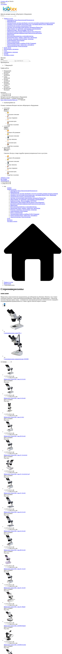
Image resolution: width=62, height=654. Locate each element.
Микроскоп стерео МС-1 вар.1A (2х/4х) (15, 398)
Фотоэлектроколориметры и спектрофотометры (20, 36)
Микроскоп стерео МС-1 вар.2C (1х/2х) (15, 568)
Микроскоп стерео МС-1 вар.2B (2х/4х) (15, 550)
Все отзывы (4, 179)
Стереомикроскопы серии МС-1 (12, 333)
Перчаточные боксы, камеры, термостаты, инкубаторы (22, 37)
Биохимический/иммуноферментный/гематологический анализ (24, 33)
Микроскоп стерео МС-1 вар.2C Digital (14, 606)
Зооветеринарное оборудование (15, 40)
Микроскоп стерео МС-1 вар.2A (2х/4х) (15, 531)
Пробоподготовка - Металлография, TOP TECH (20, 30)
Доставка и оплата (9, 55)
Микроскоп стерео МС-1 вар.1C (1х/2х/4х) (15, 455)
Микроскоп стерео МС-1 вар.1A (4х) (14, 417)
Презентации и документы (11, 49)
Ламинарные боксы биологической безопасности (20, 20)
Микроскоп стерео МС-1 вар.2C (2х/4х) (15, 587)
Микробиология (11, 21)
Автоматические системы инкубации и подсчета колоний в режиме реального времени (31, 23)
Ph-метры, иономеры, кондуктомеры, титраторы (20, 39)
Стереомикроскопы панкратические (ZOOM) (16, 359)
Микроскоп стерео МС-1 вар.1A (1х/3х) (15, 379)
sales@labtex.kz (13, 100)
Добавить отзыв (5, 177)
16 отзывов (4, 4)
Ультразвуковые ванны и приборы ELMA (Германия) (21, 43)
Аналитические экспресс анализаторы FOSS (19, 26)
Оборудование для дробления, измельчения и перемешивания (24, 28)
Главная (9, 187)
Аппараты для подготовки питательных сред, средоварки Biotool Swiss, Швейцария (30, 24)
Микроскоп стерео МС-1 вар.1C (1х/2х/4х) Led (17, 474)
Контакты (9, 220)
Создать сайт (4, 1)
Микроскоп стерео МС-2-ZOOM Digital (15, 625)
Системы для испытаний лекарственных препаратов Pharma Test (24, 27)
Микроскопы (10, 34)
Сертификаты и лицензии (11, 52)
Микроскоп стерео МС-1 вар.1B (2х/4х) (15, 436)
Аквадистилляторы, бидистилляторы (17, 46)
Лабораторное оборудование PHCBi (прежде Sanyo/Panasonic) (24, 31)
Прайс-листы (7, 47)
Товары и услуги (8, 18)
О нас (5, 50)
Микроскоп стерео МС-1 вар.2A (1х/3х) (15, 512)
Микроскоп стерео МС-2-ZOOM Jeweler (15, 644)
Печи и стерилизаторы (13, 42)
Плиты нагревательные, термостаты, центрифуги (20, 44)
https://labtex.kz (5, 100)
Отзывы (6, 53)
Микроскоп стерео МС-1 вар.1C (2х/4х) (15, 493)
